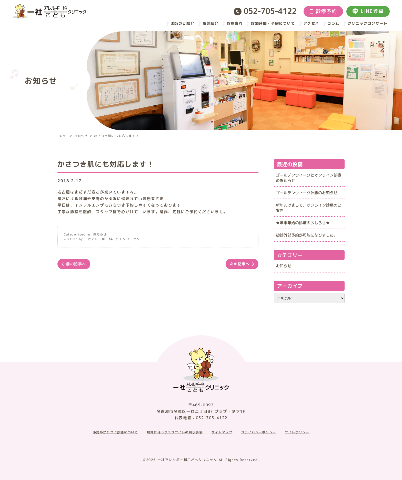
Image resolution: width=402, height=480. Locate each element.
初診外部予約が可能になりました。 (306, 235)
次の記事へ (240, 263)
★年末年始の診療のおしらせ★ (303, 223)
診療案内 (235, 23)
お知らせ (100, 234)
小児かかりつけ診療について (115, 432)
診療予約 (323, 11)
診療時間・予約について (273, 23)
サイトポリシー (297, 432)
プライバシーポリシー (258, 432)
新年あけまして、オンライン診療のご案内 (308, 207)
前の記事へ (76, 263)
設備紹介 (210, 23)
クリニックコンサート (368, 23)
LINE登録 (368, 11)
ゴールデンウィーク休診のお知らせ (306, 192)
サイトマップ (222, 432)
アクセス (311, 23)
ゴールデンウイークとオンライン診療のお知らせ (308, 177)
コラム (333, 23)
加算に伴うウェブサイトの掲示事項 (175, 432)
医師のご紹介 (182, 23)
